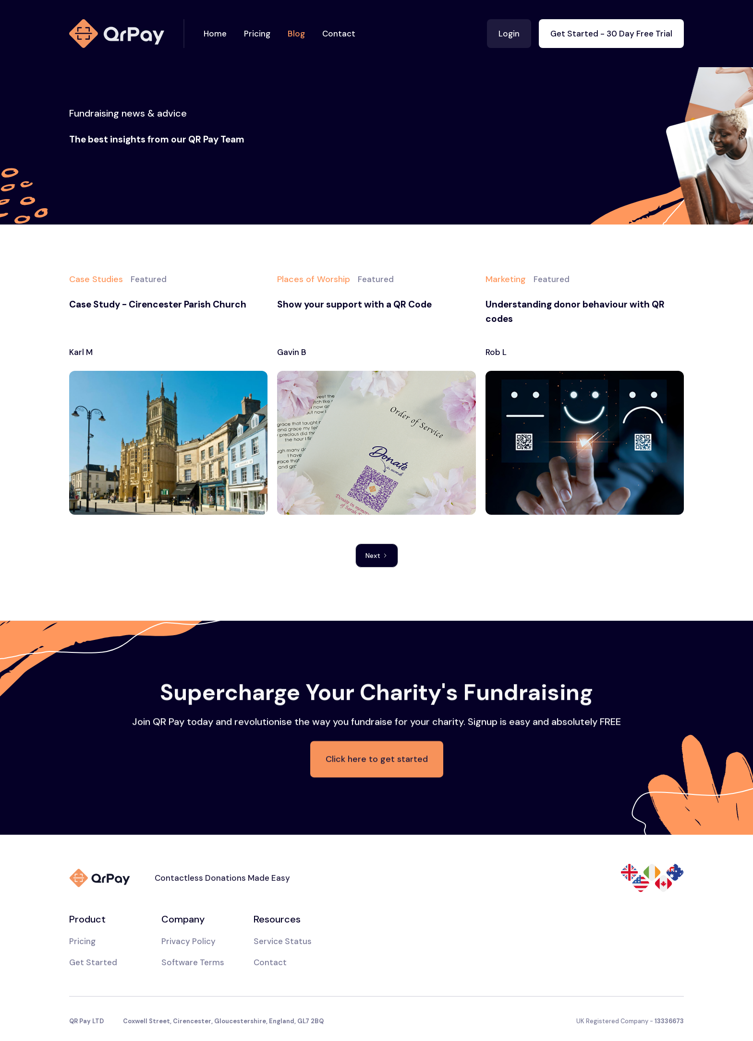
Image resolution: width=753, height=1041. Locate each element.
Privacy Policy (188, 941)
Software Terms (192, 962)
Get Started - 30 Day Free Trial (611, 33)
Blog (296, 33)
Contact (338, 33)
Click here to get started (377, 760)
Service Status (283, 941)
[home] (126, 33)
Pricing (257, 33)
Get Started (93, 962)
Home (215, 33)
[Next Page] (376, 556)
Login (509, 33)
